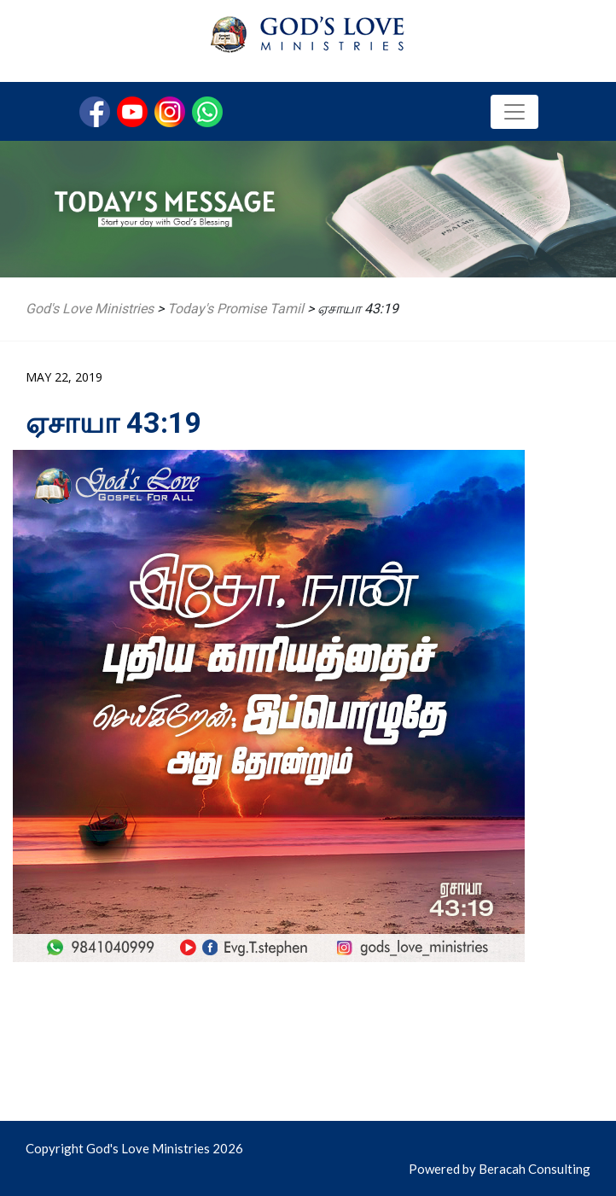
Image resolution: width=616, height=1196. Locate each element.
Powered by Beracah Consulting (499, 1168)
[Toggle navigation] (514, 112)
